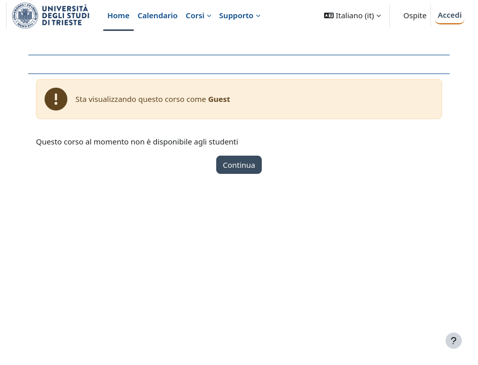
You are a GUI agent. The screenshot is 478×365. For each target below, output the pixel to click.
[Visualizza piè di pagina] (454, 341)
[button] (352, 15)
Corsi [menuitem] (195, 15)
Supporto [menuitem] (236, 15)
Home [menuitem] (118, 15)
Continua (239, 165)
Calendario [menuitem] (158, 15)
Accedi (449, 15)
